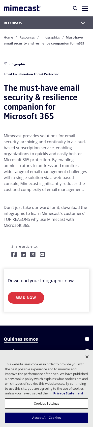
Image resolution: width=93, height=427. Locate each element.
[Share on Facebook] (14, 255)
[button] (85, 8)
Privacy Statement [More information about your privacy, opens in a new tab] (68, 393)
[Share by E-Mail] (42, 255)
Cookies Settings (46, 403)
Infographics (50, 37)
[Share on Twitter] (32, 255)
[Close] (87, 356)
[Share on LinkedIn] (23, 255)
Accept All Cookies (46, 417)
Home (8, 37)
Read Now (26, 297)
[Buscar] (75, 8)
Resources (27, 37)
